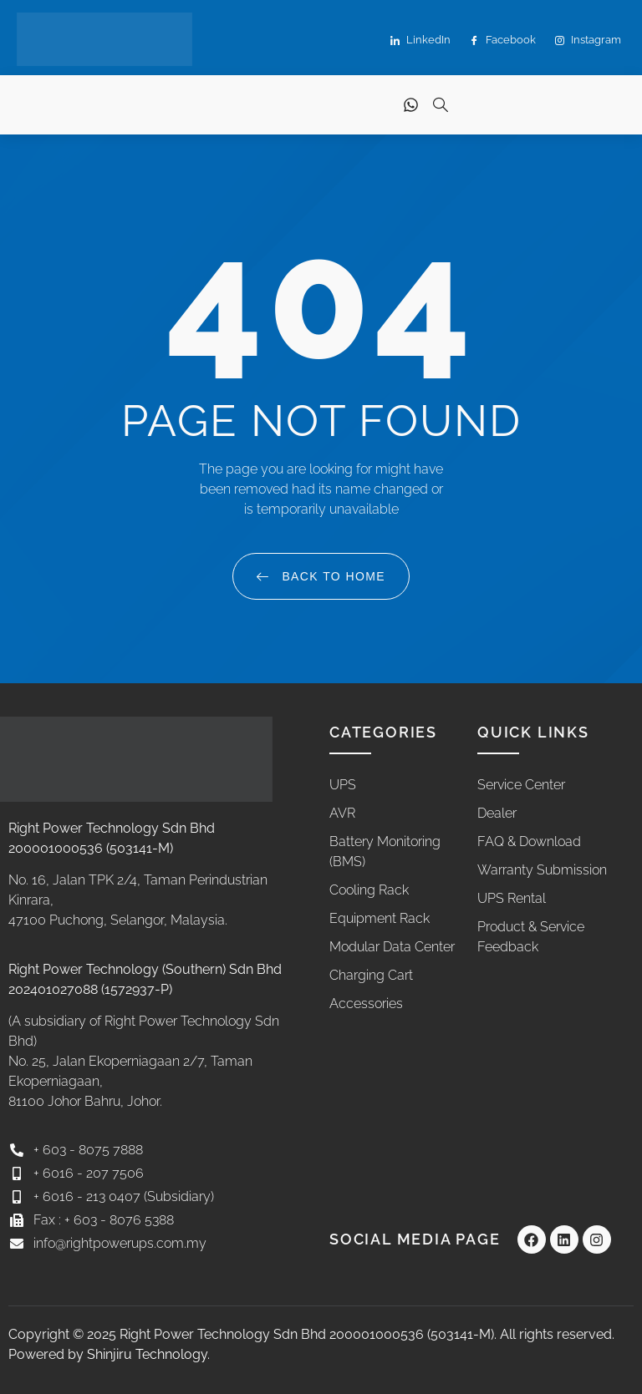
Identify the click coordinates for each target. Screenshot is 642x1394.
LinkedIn (420, 40)
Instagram (588, 40)
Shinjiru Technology (147, 1354)
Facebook (503, 40)
